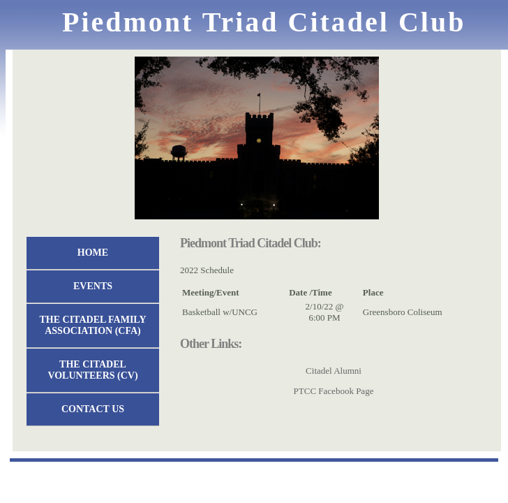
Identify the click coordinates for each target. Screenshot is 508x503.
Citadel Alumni (333, 370)
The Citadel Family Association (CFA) (93, 325)
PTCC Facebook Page (334, 391)
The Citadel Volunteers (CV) (92, 370)
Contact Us (92, 409)
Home (92, 252)
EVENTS (92, 286)
